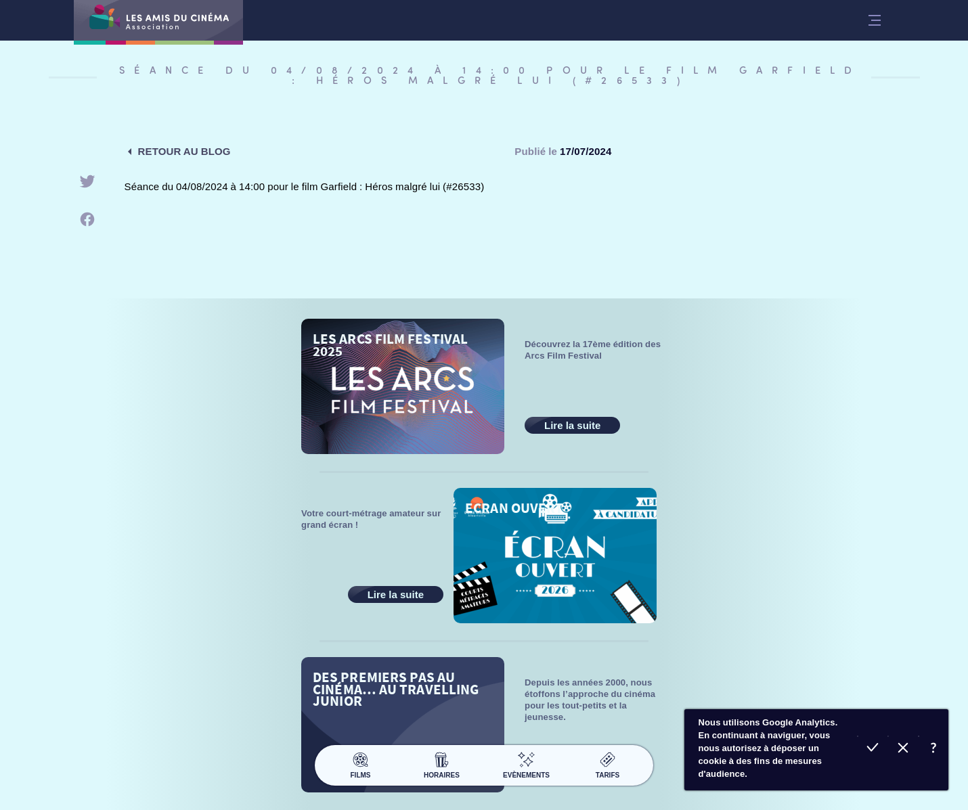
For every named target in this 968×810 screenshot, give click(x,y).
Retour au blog (184, 151)
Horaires (441, 763)
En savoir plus (933, 749)
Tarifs (607, 763)
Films (360, 763)
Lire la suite (572, 425)
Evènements (526, 763)
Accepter (872, 749)
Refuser (902, 749)
